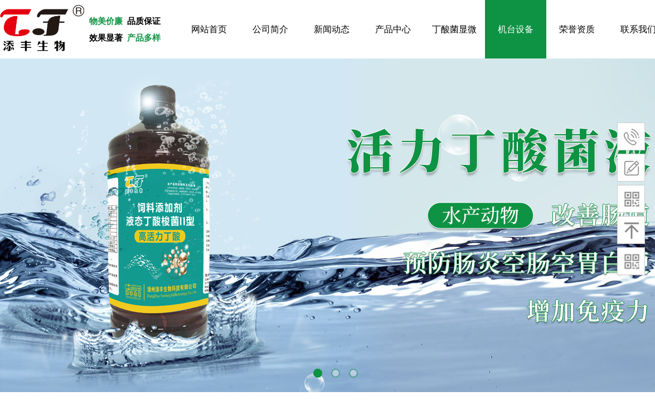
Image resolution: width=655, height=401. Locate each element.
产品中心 (393, 29)
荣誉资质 (577, 29)
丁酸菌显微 (454, 29)
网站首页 (209, 29)
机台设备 (515, 29)
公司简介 (270, 29)
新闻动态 (332, 29)
